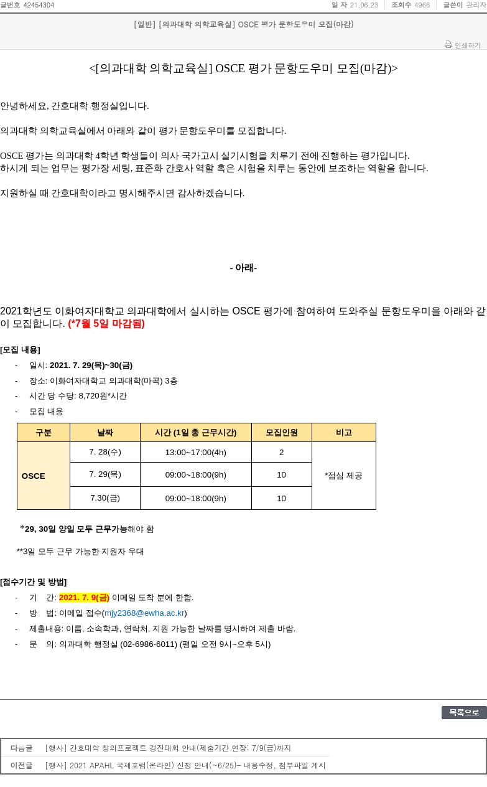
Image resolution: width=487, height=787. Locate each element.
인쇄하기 (468, 44)
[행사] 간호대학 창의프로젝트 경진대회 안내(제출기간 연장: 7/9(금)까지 (168, 747)
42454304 (38, 4)
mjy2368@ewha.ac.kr (144, 613)
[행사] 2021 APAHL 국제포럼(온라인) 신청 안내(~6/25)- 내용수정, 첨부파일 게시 (185, 765)
